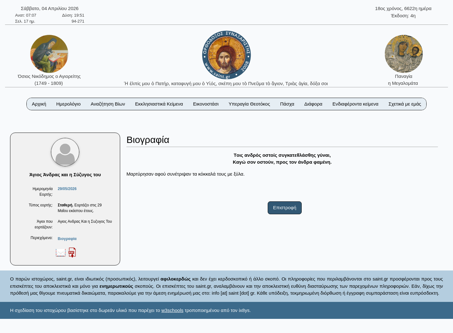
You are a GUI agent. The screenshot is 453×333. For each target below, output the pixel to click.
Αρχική (39, 103)
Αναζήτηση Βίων (108, 103)
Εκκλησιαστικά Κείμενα (159, 103)
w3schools (172, 310)
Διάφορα (313, 103)
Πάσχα (287, 103)
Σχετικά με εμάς (405, 103)
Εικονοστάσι (206, 103)
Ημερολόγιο (68, 103)
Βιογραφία (67, 239)
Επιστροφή (284, 207)
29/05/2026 (67, 189)
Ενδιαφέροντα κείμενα (355, 103)
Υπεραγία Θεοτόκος (249, 103)
